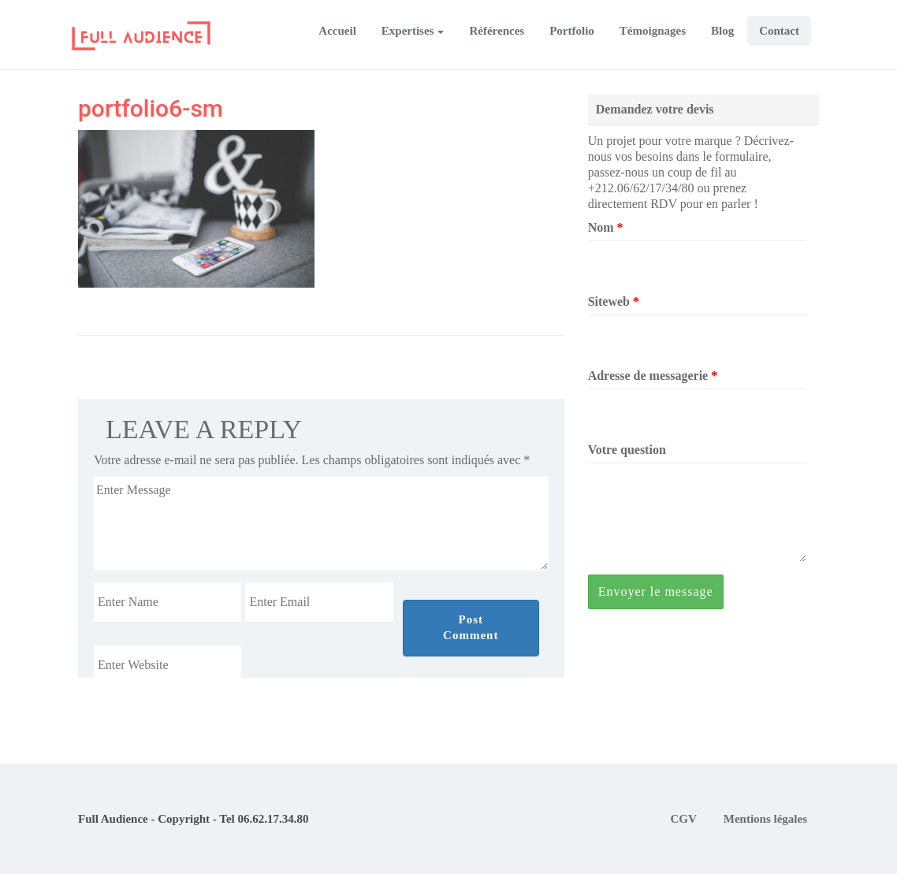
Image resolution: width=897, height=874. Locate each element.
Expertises (408, 30)
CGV (683, 819)
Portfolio (571, 30)
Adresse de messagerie (653, 375)
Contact (779, 30)
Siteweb (613, 301)
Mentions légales (765, 819)
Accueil (336, 30)
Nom (605, 227)
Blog (722, 30)
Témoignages (653, 30)
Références (496, 30)
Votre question (627, 449)
